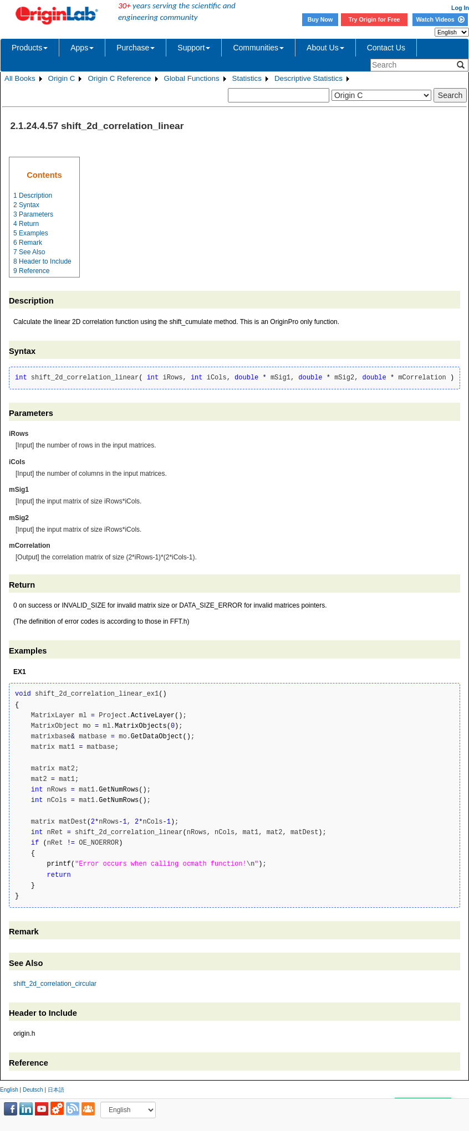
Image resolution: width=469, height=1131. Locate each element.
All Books (19, 78)
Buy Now (320, 19)
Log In (460, 7)
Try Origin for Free (374, 19)
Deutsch (33, 1090)
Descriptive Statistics (308, 78)
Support (193, 47)
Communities (258, 47)
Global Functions (192, 78)
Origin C (61, 78)
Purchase (135, 47)
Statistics (247, 78)
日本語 (56, 1090)
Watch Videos (440, 19)
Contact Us (386, 47)
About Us (325, 47)
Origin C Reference (119, 78)
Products (30, 47)
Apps (82, 47)
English (9, 1090)
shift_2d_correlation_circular (54, 984)
